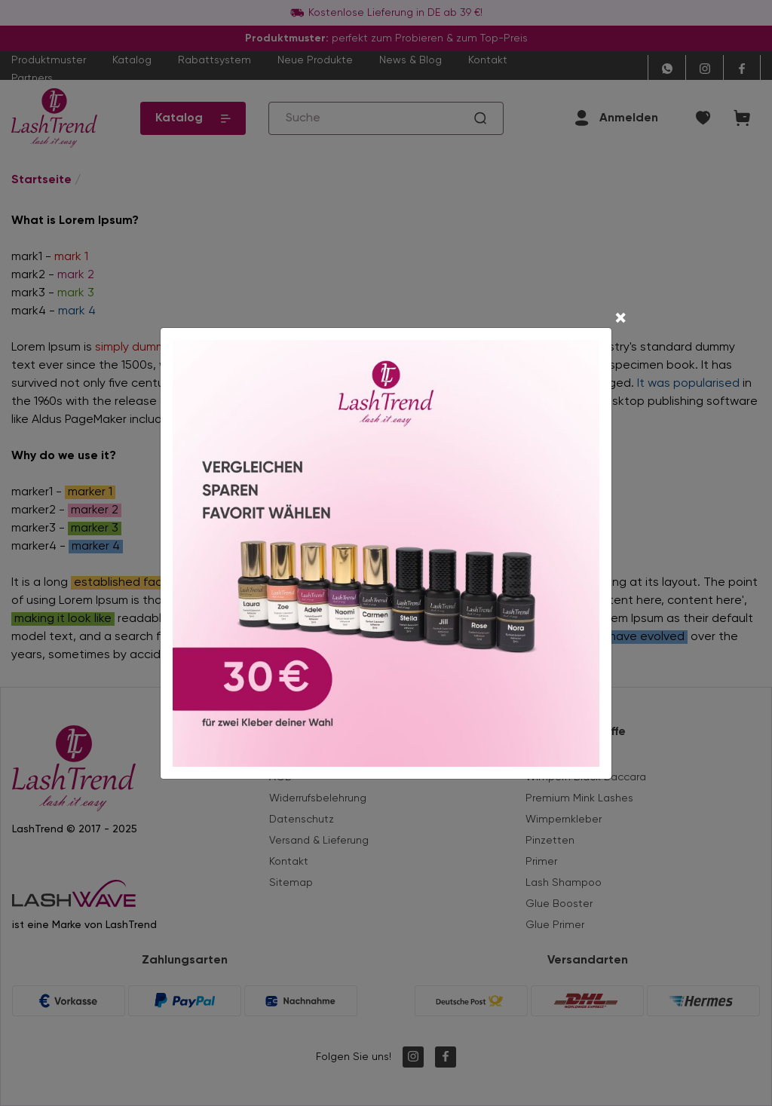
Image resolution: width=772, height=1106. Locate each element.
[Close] (620, 320)
